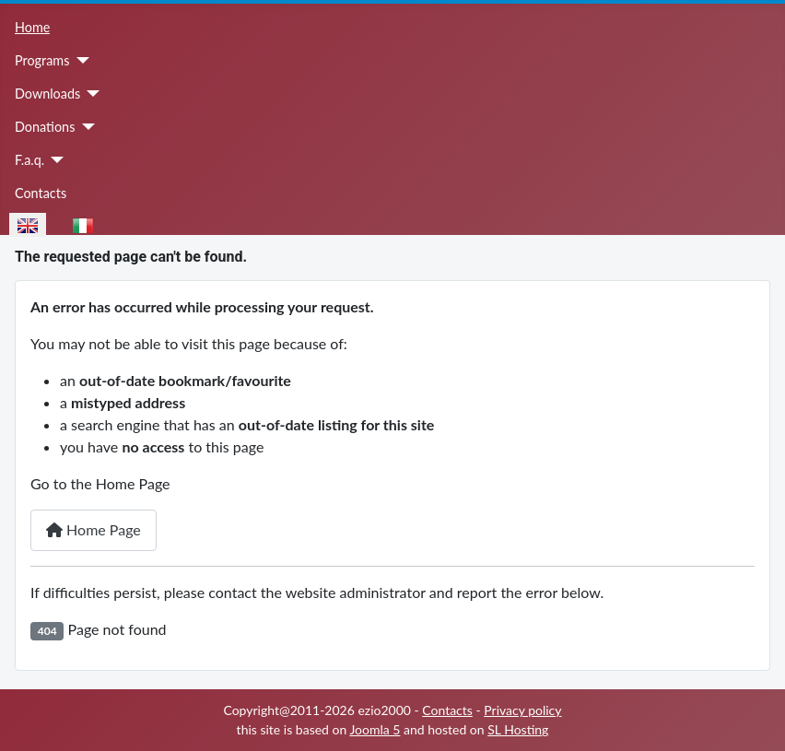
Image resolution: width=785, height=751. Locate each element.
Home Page (93, 529)
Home (32, 27)
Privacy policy (522, 710)
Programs (42, 60)
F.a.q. (29, 160)
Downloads (47, 93)
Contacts (40, 193)
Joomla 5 (374, 729)
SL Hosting (517, 729)
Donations (45, 127)
